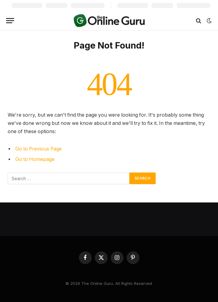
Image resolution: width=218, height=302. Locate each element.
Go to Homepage (34, 159)
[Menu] (10, 20)
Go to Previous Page (38, 149)
